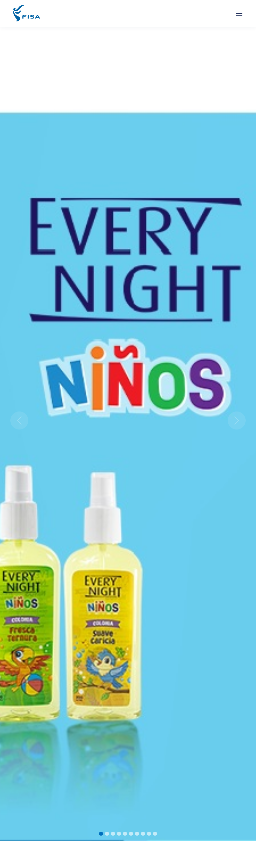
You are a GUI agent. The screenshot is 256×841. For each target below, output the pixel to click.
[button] (19, 420)
